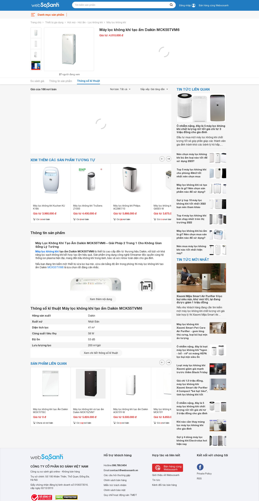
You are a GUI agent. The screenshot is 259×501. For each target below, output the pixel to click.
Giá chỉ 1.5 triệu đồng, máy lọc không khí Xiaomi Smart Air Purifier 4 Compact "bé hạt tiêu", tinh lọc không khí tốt (192, 387)
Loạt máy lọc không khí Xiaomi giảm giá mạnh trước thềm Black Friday (192, 369)
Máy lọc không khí (116, 22)
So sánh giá (37, 81)
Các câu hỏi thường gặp (117, 475)
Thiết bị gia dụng (54, 22)
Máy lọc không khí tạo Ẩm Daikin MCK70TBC (50, 411)
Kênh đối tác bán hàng (164, 485)
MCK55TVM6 (55, 267)
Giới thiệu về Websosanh (165, 475)
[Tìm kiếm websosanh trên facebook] (200, 467)
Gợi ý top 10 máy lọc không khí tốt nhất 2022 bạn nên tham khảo (191, 204)
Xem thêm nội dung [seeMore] (101, 299)
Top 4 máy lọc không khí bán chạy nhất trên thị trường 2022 (191, 219)
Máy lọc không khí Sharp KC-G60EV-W (169, 207)
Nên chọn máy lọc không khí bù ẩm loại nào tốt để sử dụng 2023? (192, 157)
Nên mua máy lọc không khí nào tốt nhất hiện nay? (191, 250)
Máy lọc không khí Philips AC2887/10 (126, 207)
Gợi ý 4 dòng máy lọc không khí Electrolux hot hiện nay (192, 440)
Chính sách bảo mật (115, 490)
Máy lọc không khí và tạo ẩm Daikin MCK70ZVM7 (88, 411)
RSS (199, 478)
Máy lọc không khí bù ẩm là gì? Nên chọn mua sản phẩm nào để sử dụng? (192, 234)
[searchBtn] (171, 5)
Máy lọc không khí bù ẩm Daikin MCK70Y (170, 411)
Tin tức (156, 480)
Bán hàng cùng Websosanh (214, 5)
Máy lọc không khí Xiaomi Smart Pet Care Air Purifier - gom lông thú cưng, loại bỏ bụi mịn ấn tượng (192, 331)
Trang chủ (35, 22)
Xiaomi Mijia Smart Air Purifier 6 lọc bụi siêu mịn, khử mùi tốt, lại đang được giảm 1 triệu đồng (199, 299)
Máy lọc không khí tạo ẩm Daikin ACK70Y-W (130, 411)
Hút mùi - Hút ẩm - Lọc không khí (85, 22)
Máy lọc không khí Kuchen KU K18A (49, 207)
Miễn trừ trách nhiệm (115, 485)
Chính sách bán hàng (115, 480)
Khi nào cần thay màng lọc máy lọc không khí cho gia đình (191, 425)
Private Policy (204, 473)
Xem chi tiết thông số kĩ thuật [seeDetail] (101, 352)
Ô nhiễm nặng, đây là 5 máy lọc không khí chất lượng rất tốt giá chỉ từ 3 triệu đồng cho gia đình (201, 129)
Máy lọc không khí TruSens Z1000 (87, 207)
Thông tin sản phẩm (60, 81)
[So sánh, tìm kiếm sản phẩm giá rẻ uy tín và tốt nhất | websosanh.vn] (45, 5)
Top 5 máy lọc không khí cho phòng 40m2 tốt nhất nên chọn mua (191, 173)
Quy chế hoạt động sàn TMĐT (120, 495)
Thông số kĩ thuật (88, 80)
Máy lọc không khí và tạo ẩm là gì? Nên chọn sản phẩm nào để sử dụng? (192, 188)
